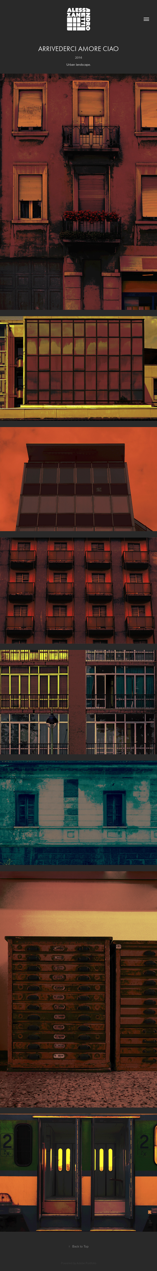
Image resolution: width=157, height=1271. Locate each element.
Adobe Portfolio (86, 1263)
